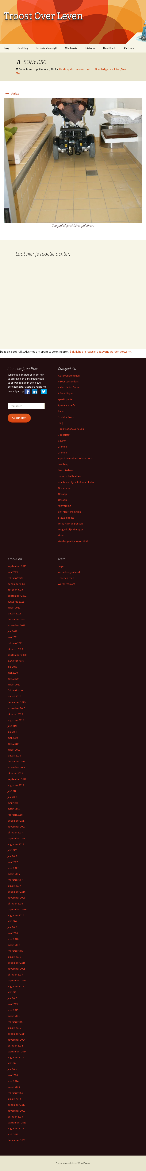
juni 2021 (12, 631)
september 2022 (17, 595)
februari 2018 (15, 814)
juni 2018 (12, 797)
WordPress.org (66, 584)
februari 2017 (15, 880)
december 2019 (16, 702)
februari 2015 (15, 1022)
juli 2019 (12, 726)
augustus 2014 (16, 1057)
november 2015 (16, 968)
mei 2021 (13, 637)
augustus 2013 (16, 1128)
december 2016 (16, 891)
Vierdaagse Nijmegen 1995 (73, 541)
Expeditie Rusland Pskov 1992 (75, 458)
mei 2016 (13, 933)
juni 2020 (12, 666)
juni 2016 (12, 927)
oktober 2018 (15, 773)
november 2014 (16, 1039)
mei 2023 (13, 572)
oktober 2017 (15, 832)
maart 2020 (14, 684)
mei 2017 (13, 862)
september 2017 (17, 838)
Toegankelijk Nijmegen (70, 529)
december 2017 (16, 820)
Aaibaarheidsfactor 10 (70, 387)
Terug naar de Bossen (70, 523)
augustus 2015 (16, 986)
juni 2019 (12, 732)
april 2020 (13, 678)
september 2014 (17, 1051)
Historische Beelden (69, 476)
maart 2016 (14, 945)
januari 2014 (14, 1099)
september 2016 (17, 909)
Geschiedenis (66, 470)
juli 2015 (12, 992)
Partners (129, 48)
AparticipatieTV (66, 405)
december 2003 (16, 1140)
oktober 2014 (15, 1045)
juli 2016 (12, 921)
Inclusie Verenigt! (46, 48)
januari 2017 (14, 885)
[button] (73, 160)
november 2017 (16, 826)
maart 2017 (14, 874)
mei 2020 (13, 672)
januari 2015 (14, 1028)
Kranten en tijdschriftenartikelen (76, 482)
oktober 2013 (15, 1116)
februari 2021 (15, 643)
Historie (90, 48)
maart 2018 (14, 809)
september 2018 (17, 779)
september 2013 (17, 1122)
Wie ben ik (71, 48)
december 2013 (16, 1104)
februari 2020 (15, 690)
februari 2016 (15, 951)
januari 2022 (14, 613)
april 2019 (13, 743)
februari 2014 (15, 1093)
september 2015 (17, 980)
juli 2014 (12, 1063)
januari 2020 (14, 696)
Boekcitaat (64, 434)
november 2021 (16, 625)
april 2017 (13, 868)
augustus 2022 (16, 601)
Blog (6, 48)
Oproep (62, 494)
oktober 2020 (15, 649)
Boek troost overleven (71, 429)
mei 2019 (13, 737)
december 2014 (16, 1033)
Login (61, 566)
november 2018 (16, 767)
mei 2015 (13, 1004)
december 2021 (16, 619)
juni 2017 (12, 856)
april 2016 (13, 939)
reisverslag (64, 506)
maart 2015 (14, 1016)
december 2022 (16, 584)
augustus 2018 (16, 785)
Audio (61, 411)
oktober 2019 (15, 714)
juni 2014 (12, 1069)
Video (61, 535)
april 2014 (13, 1081)
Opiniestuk (64, 488)
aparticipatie (65, 399)
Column (62, 440)
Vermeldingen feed (69, 572)
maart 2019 (14, 749)
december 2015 (16, 962)
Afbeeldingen (65, 393)
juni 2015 (12, 998)
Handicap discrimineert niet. (75, 69)
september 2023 (17, 566)
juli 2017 (12, 850)
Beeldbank (109, 48)
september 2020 (17, 655)
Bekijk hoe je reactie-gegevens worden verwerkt (101, 351)
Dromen (62, 446)
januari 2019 (14, 755)
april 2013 (13, 1134)
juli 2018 (12, 791)
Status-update (66, 517)
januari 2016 (14, 956)
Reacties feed (66, 578)
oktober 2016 (15, 903)
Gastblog (22, 48)
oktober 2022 (15, 590)
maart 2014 (14, 1087)
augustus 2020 (16, 661)
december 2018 (16, 761)
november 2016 (16, 897)
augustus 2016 (16, 915)
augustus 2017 (16, 844)
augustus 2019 (16, 720)
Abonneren (19, 417)
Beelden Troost (66, 417)
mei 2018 (13, 803)
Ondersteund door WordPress (73, 1163)
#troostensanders (68, 381)
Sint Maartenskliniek (69, 511)
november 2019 (16, 708)
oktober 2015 (15, 974)
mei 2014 (13, 1075)
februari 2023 (15, 578)
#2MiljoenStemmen (69, 375)
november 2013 (16, 1110)
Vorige (11, 93)
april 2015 (13, 1010)
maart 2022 (14, 607)
